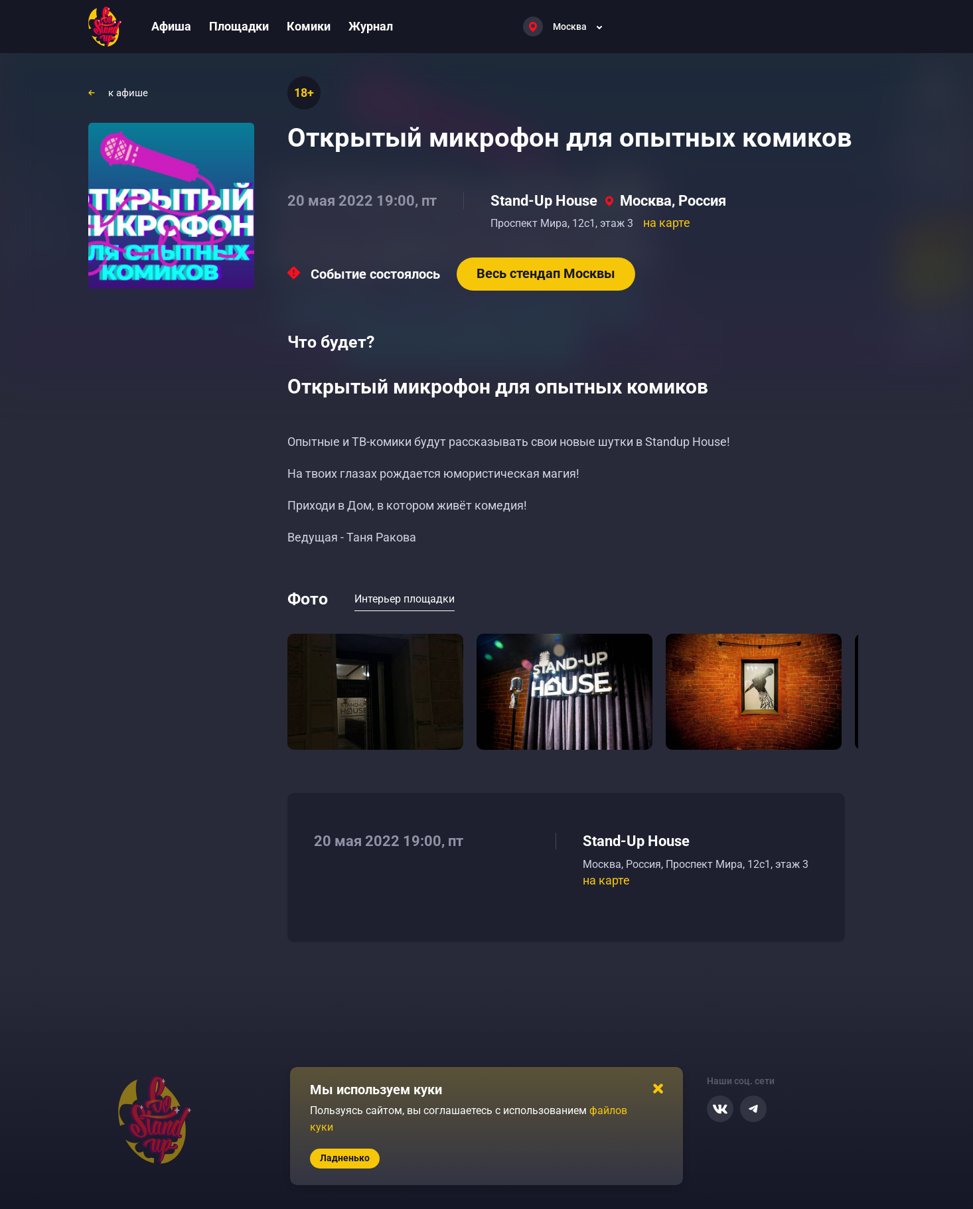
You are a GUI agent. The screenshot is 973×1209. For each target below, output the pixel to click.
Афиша (171, 26)
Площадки (239, 26)
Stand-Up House (543, 200)
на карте (666, 223)
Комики (309, 26)
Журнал (370, 26)
